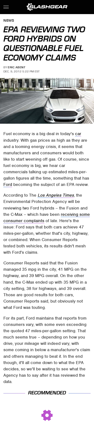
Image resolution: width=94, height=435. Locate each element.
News (8, 20)
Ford (7, 184)
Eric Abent (16, 67)
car (78, 133)
